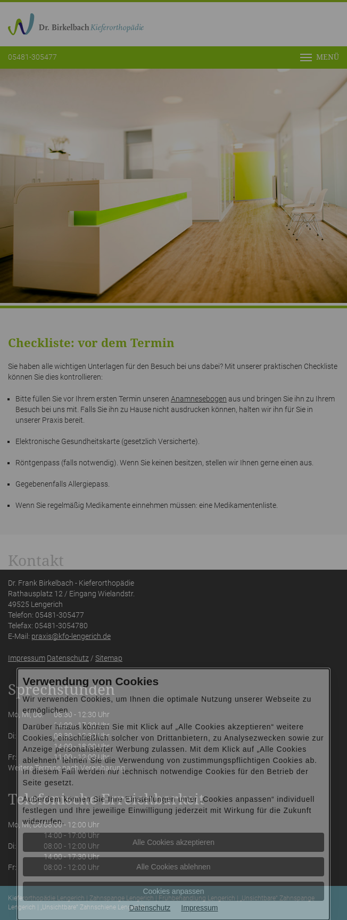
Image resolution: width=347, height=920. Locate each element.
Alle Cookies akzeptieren (173, 842)
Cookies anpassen (173, 891)
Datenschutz (149, 907)
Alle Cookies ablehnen (173, 866)
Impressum (199, 907)
